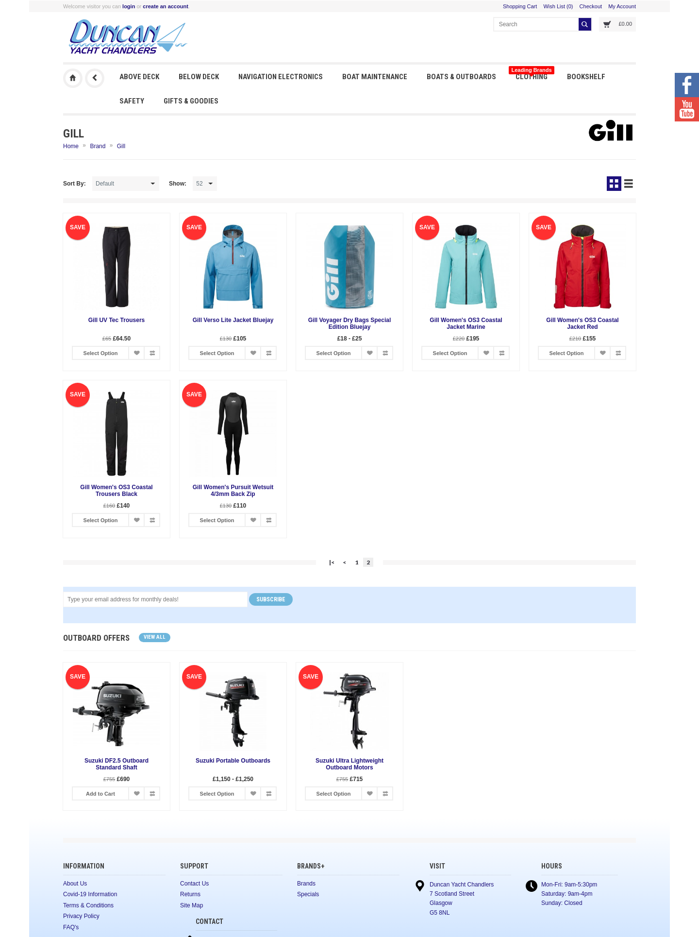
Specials (308, 894)
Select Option (100, 353)
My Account (622, 6)
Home (71, 146)
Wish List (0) (558, 6)
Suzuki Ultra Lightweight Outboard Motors (349, 764)
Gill (121, 146)
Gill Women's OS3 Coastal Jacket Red (582, 323)
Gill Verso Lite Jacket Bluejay (233, 320)
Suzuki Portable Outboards (233, 760)
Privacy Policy (81, 916)
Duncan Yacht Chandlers (73, 78)
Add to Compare (152, 352)
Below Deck (199, 76)
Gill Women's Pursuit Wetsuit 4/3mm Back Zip (233, 490)
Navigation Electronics (280, 76)
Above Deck (139, 76)
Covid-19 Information (90, 894)
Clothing (531, 74)
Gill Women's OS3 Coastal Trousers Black (116, 490)
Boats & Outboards (461, 76)
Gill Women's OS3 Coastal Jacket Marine (466, 323)
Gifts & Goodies (191, 101)
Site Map (191, 905)
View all (155, 637)
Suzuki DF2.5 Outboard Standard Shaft (116, 764)
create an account (165, 6)
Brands (306, 883)
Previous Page (94, 78)
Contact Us (194, 883)
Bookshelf (586, 76)
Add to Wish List (136, 352)
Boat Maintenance (374, 76)
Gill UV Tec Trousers (116, 320)
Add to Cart (100, 794)
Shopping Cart (520, 6)
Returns (190, 894)
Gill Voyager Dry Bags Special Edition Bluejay (349, 323)
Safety (131, 101)
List (628, 183)
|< (331, 562)
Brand (97, 146)
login (128, 6)
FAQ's (71, 927)
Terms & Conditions (88, 905)
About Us (75, 883)
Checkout (591, 6)
